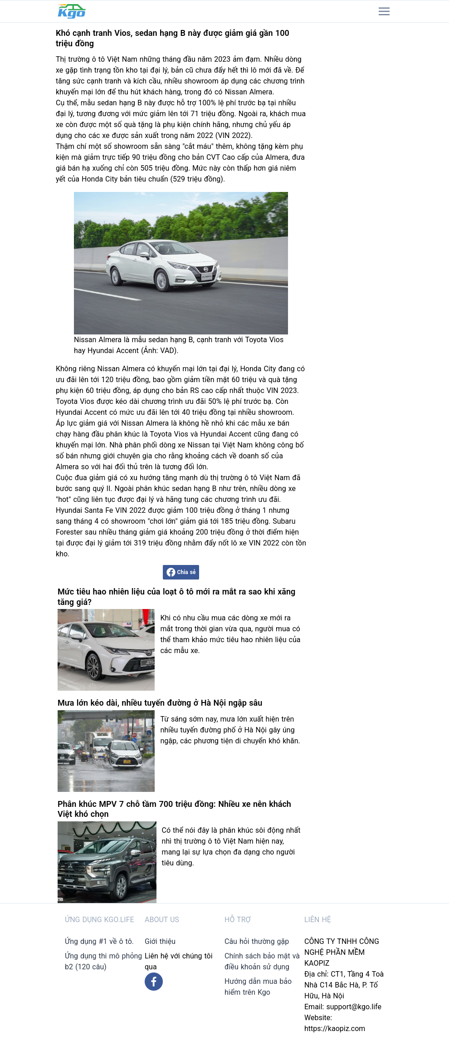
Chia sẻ (181, 572)
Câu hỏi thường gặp (256, 941)
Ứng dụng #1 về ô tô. (99, 941)
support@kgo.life (353, 1006)
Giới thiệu (160, 941)
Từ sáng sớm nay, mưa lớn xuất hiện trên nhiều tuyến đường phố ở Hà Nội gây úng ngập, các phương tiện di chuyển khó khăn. (230, 730)
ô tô (98, 59)
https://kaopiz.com (334, 1028)
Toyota (67, 401)
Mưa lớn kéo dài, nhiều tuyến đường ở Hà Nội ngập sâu (160, 702)
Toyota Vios (169, 434)
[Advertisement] (355, 159)
